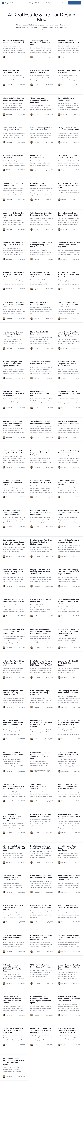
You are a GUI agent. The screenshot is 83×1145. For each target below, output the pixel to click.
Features (41, 3)
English (50, 3)
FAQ (36, 3)
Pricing (31, 3)
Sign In (63, 3)
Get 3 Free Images (74, 3)
